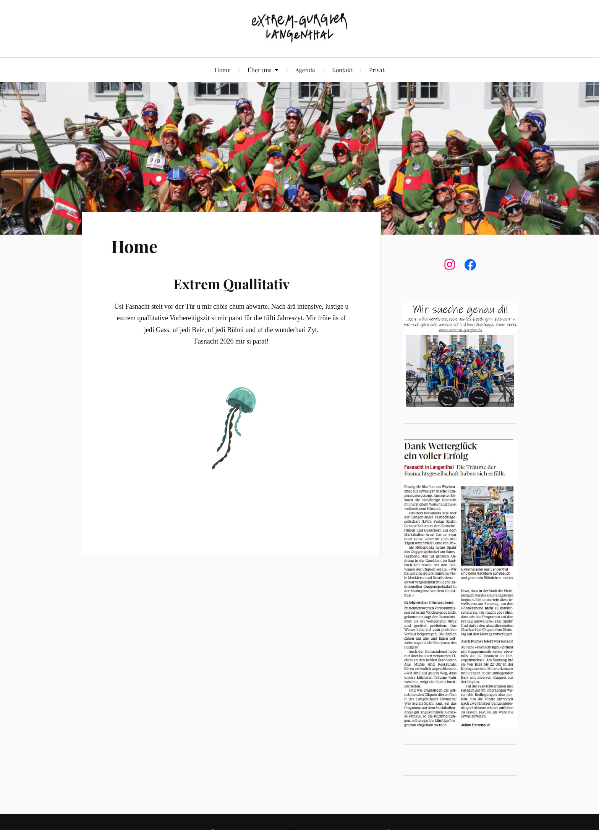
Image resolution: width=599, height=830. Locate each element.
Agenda (305, 70)
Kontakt (342, 70)
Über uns (260, 70)
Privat (376, 70)
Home (223, 70)
